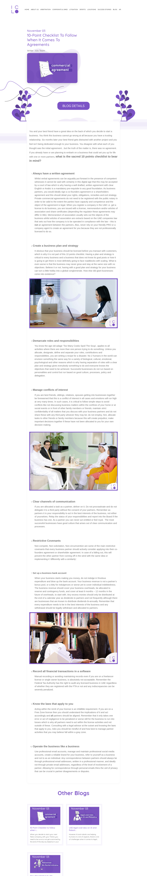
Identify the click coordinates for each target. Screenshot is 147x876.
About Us (34, 9)
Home (26, 9)
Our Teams (91, 854)
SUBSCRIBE (18, 843)
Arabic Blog (70, 848)
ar (119, 9)
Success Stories (104, 9)
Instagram (111, 848)
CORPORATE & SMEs (59, 9)
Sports (82, 9)
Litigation (73, 9)
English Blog (71, 854)
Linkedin (110, 859)
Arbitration (45, 9)
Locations (91, 9)
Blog (115, 9)
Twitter (110, 854)
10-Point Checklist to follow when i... (39, 802)
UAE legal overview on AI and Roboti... (72, 802)
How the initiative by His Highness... (103, 802)
